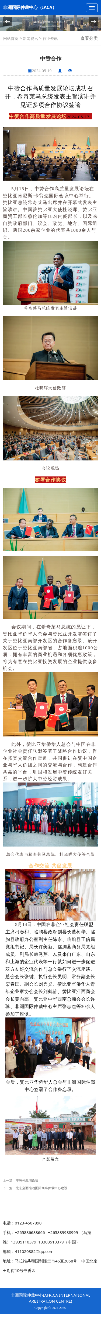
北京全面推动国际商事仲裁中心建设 (41, 1188)
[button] (93, 21)
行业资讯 (49, 38)
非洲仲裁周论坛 (27, 1180)
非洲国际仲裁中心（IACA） (30, 7)
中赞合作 (20, 88)
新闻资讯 (30, 38)
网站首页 (10, 38)
